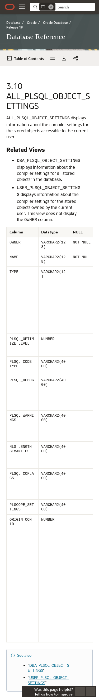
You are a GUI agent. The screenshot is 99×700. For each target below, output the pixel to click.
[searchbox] (75, 7)
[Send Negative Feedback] (80, 691)
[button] (22, 7)
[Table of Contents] (27, 58)
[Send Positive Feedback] (90, 691)
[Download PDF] (64, 58)
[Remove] (51, 7)
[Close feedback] (27, 691)
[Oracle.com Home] (9, 6)
